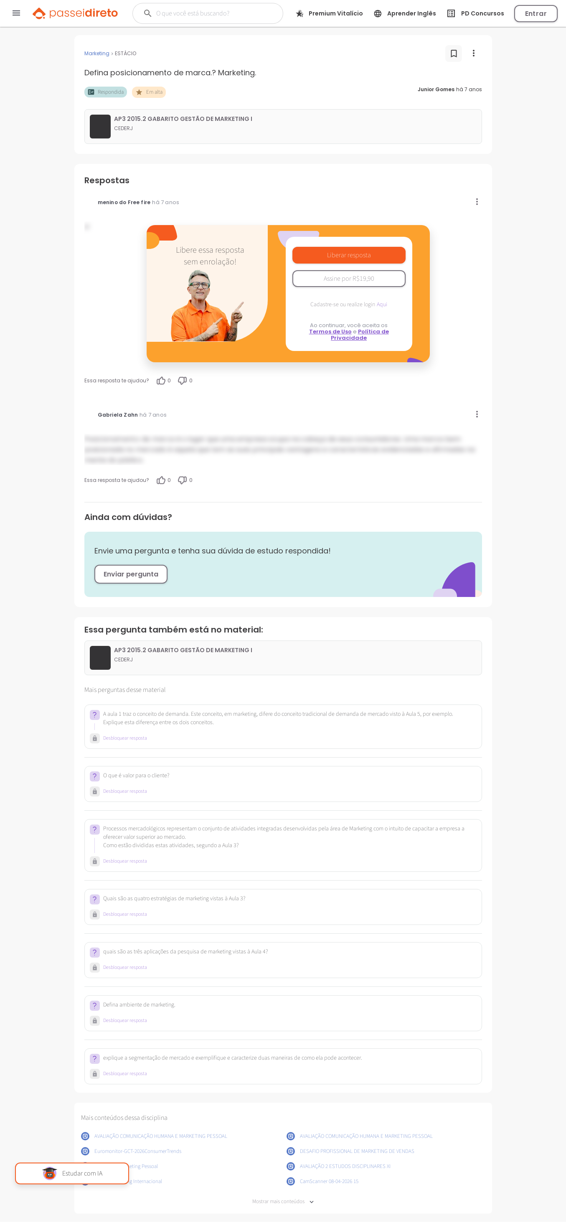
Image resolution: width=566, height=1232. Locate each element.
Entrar (536, 13)
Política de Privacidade (360, 335)
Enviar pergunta (131, 574)
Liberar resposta (349, 255)
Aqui (382, 304)
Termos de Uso (330, 332)
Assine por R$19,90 (349, 278)
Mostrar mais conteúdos (283, 1201)
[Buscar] (207, 13)
